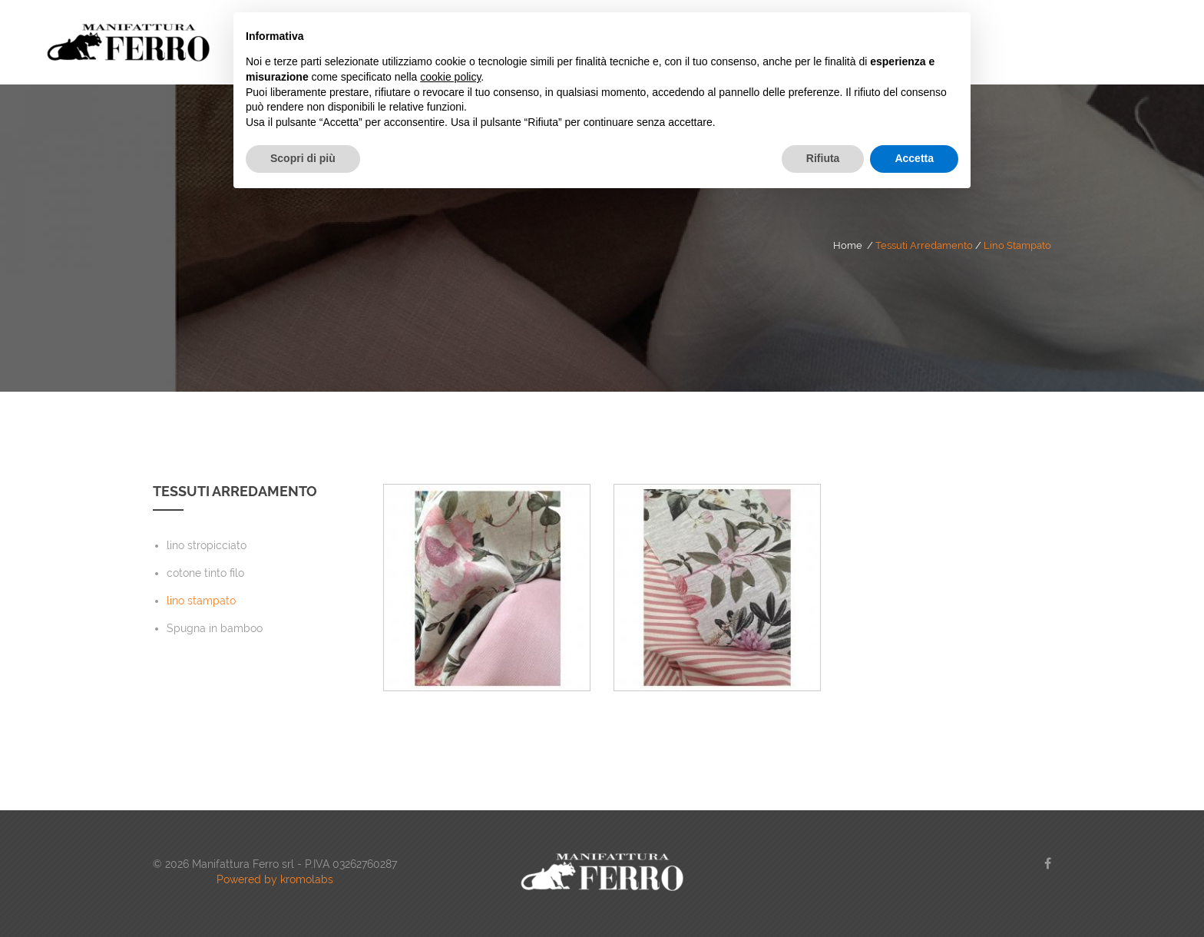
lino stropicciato (206, 545)
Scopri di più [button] (303, 158)
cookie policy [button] (450, 77)
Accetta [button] (914, 158)
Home (847, 245)
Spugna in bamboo (215, 628)
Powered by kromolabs (275, 879)
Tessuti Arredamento (924, 245)
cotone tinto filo (205, 573)
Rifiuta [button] (823, 158)
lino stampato (1017, 245)
